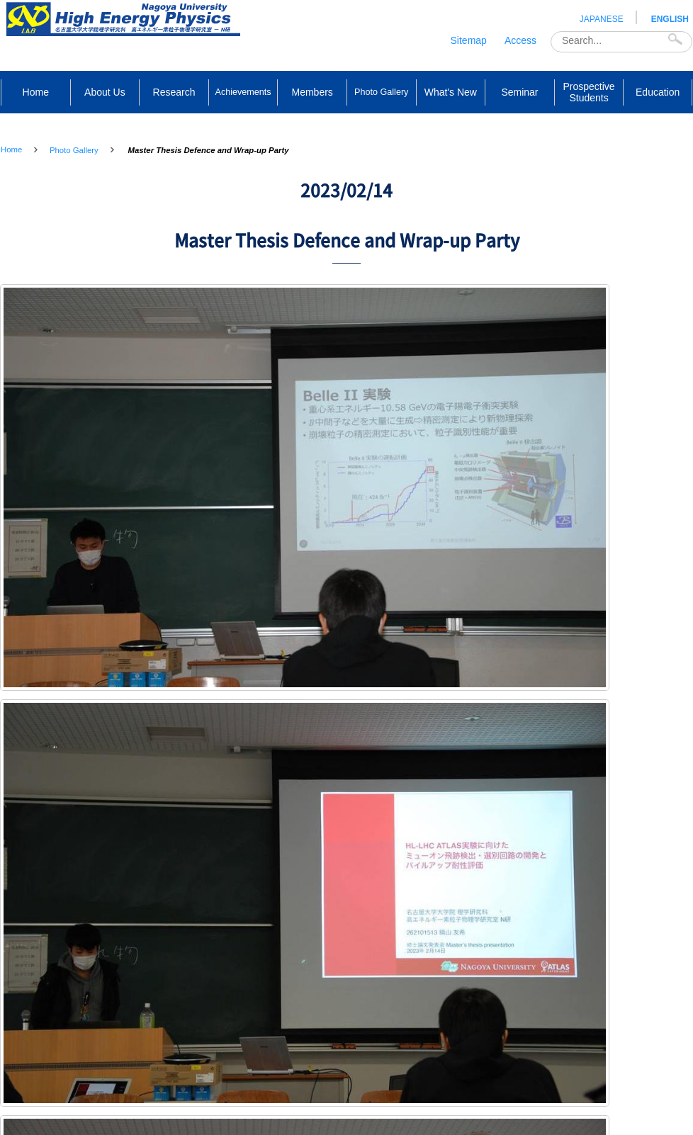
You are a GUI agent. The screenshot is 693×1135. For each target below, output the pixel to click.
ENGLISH (670, 19)
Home (11, 149)
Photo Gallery (74, 150)
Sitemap (469, 40)
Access (520, 40)
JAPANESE (602, 19)
